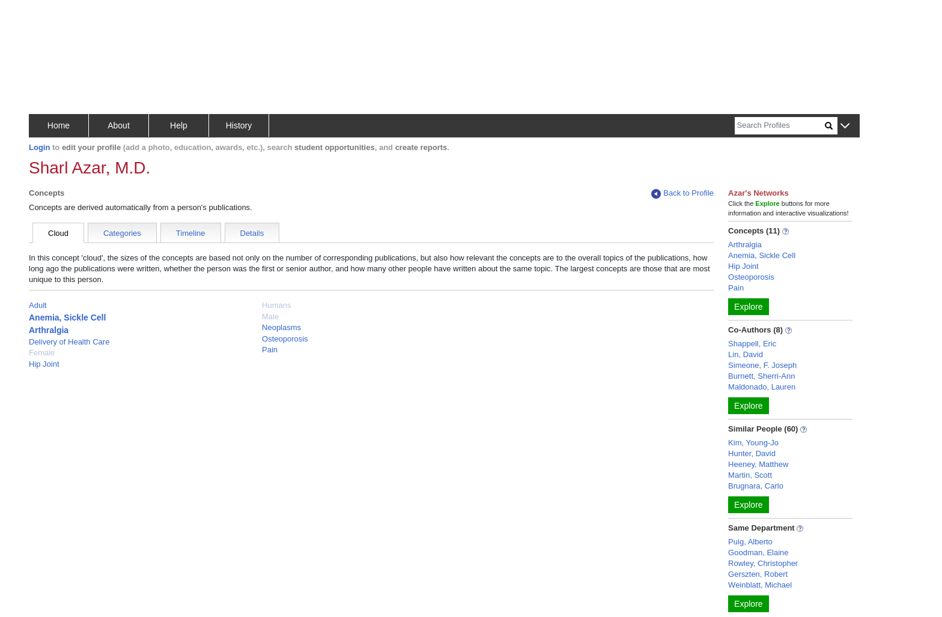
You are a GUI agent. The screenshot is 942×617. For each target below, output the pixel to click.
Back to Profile (682, 193)
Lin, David (745, 354)
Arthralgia (48, 330)
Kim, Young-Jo (753, 442)
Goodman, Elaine (758, 552)
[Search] (780, 125)
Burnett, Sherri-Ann (761, 376)
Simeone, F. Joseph (762, 365)
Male (270, 316)
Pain (270, 349)
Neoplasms (281, 327)
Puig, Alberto (750, 541)
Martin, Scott (750, 475)
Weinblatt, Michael (760, 584)
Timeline (190, 233)
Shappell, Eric (752, 343)
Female (42, 352)
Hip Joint (44, 364)
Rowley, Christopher (763, 563)
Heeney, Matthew (758, 464)
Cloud (58, 233)
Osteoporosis (285, 338)
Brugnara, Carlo (755, 485)
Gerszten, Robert (758, 574)
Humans (276, 305)
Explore (748, 307)
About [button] (119, 125)
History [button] (239, 125)
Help (178, 125)
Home (58, 125)
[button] (844, 126)
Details (252, 233)
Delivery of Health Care (69, 341)
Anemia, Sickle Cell (67, 317)
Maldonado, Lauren (761, 386)
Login (39, 147)
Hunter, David (752, 453)
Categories (122, 233)
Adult (38, 305)
